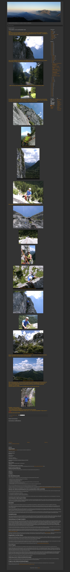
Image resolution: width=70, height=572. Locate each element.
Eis (51, 39)
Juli (52, 61)
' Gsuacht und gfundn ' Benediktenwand (55, 72)
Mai (52, 77)
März (53, 79)
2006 (52, 91)
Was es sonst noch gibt (54, 34)
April (52, 78)
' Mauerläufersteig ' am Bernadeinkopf (55, 64)
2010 (52, 87)
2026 (52, 42)
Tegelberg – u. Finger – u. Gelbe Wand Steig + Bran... (56, 69)
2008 (52, 89)
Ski (51, 30)
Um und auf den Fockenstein (55, 73)
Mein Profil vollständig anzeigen (52, 108)
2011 (52, 86)
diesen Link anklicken (47, 532)
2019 (52, 50)
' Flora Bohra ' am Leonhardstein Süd (56, 63)
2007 (52, 90)
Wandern (52, 31)
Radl (51, 33)
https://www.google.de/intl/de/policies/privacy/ (43, 543)
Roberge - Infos (59, 104)
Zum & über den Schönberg (55, 66)
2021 (52, 48)
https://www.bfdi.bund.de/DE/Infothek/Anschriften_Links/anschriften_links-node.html (50, 487)
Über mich (52, 38)
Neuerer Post (10, 442)
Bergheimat (53, 105)
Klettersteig (52, 35)
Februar (53, 80)
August (53, 60)
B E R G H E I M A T (11, 25)
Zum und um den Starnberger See (56, 70)
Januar (53, 81)
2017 (52, 52)
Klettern (12, 416)
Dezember (53, 55)
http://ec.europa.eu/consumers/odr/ (38, 466)
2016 (52, 53)
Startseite (28, 442)
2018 (52, 51)
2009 (52, 88)
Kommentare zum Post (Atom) (15, 443)
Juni (52, 62)
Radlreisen (52, 36)
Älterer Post (46, 442)
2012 (52, 85)
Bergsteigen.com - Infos (59, 103)
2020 (52, 49)
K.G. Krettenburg (54, 74)
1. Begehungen (53, 37)
